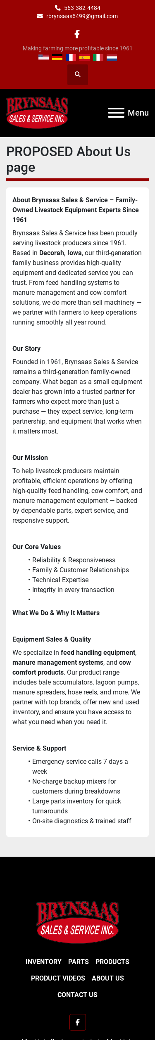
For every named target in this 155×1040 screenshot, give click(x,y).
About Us (108, 978)
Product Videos (58, 978)
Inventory (44, 962)
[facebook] (77, 34)
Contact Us (77, 995)
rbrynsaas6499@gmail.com (82, 16)
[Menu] (116, 113)
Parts (78, 962)
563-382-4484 (82, 8)
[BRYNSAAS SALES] (77, 922)
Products (112, 962)
